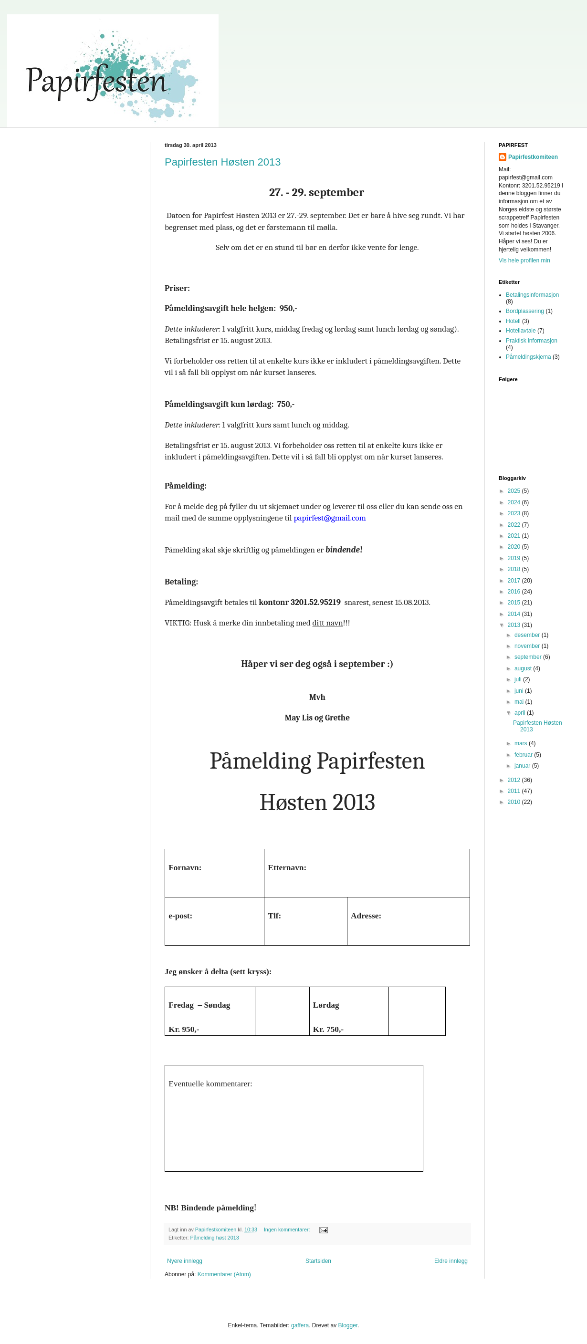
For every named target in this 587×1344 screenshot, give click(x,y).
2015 (515, 602)
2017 (515, 580)
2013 (515, 625)
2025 (515, 491)
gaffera (300, 1325)
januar (523, 765)
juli (518, 679)
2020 (515, 546)
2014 (515, 614)
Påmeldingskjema (528, 357)
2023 (515, 513)
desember (528, 635)
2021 (515, 535)
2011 (515, 791)
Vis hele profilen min (524, 260)
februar (524, 754)
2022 (515, 524)
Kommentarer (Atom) (224, 1274)
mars (521, 743)
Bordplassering (525, 311)
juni (519, 691)
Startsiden (318, 1261)
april (520, 712)
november (528, 646)
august (523, 668)
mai (519, 701)
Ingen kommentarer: (288, 1229)
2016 (515, 591)
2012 (515, 780)
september (528, 657)
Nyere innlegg (184, 1261)
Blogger (347, 1325)
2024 (515, 502)
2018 (515, 569)
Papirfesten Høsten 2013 (223, 162)
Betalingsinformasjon (532, 295)
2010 (515, 802)
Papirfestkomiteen (533, 157)
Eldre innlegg (451, 1261)
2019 (515, 558)
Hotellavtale (521, 330)
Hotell (513, 321)
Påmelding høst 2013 (214, 1237)
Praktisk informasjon (531, 340)
